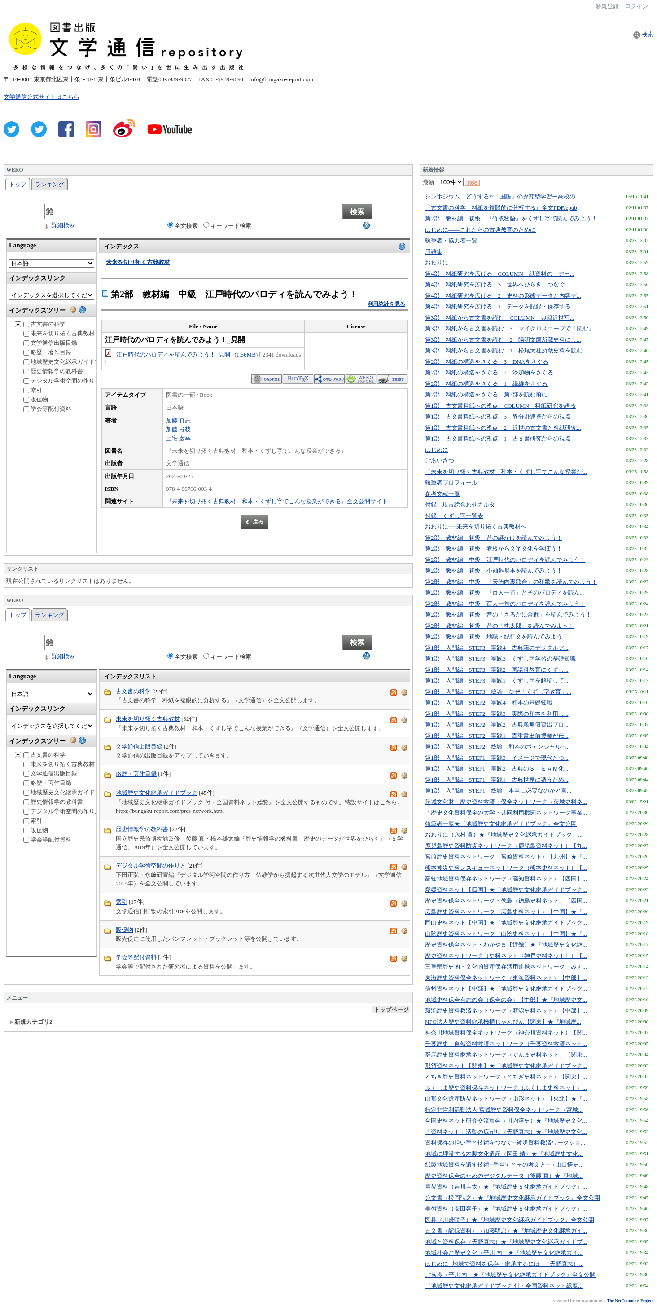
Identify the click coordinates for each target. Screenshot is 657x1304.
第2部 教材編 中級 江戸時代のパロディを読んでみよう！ (505, 559)
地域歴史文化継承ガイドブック (67, 361)
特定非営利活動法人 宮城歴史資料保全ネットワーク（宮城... (504, 1109)
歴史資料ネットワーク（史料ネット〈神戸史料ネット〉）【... (506, 955)
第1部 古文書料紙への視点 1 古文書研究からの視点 (498, 438)
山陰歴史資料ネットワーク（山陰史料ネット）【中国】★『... (506, 933)
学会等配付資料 (47, 408)
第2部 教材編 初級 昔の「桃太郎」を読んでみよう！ (499, 625)
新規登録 (607, 6)
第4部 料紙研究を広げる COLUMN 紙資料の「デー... (499, 273)
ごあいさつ (439, 460)
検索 (643, 34)
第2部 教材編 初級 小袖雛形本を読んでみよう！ (493, 570)
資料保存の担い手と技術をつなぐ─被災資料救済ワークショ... (505, 1142)
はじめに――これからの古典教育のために (480, 229)
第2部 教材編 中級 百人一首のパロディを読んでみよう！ (505, 603)
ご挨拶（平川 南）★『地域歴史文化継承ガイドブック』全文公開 (510, 1274)
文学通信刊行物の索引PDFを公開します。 (171, 911)
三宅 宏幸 (178, 438)
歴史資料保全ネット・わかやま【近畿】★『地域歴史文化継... (506, 944)
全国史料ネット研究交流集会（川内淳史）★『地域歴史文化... (506, 1120)
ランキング (49, 184)
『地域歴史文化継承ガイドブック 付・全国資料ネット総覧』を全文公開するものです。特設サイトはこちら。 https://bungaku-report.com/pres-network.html (259, 807)
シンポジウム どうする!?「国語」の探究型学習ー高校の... (502, 196)
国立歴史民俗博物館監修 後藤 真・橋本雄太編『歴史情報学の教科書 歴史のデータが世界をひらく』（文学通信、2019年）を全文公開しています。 (259, 843)
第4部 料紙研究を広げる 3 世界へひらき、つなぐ (495, 284)
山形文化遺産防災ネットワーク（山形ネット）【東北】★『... (506, 1098)
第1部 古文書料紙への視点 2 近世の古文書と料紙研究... (503, 427)
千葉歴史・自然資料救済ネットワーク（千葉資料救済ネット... (506, 1043)
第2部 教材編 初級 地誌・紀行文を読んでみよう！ (496, 636)
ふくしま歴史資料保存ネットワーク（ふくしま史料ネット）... (506, 1087)
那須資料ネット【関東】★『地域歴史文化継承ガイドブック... (506, 1065)
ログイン (636, 6)
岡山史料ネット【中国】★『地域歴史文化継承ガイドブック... (506, 922)
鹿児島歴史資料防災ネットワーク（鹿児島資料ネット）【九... (506, 845)
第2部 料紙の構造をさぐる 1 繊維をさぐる (486, 383)
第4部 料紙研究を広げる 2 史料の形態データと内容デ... (503, 295)
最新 (443, 182)
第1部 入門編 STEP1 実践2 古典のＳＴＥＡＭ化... (497, 768)
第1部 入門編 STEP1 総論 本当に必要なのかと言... (498, 790)
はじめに (436, 449)
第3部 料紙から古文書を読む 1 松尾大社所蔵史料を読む (504, 350)
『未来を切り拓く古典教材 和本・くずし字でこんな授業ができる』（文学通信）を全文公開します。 (250, 728)
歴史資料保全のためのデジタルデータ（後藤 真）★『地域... (504, 1175)
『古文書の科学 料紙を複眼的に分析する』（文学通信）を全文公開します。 (218, 700)
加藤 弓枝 (178, 429)
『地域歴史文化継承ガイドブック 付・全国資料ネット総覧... (504, 1285)
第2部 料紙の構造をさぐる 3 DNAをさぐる (486, 361)
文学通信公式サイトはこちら (41, 96)
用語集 (433, 251)
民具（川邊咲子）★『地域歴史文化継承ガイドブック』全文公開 (509, 1219)
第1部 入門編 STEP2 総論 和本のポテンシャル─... (497, 746)
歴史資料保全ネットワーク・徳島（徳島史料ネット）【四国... (506, 900)
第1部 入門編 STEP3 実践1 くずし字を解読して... (497, 680)
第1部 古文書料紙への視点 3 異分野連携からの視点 (498, 416)
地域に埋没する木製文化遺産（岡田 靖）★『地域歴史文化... (504, 1153)
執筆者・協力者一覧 (451, 240)
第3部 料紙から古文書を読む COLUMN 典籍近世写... (499, 317)
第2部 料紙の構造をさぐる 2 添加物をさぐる (489, 372)
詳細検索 (59, 225)
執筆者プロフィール (451, 482)
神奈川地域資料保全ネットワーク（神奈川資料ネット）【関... (506, 1032)
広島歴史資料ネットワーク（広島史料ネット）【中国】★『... (506, 911)
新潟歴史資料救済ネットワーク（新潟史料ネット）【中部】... (506, 1010)
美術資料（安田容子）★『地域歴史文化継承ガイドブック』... (506, 1208)
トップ (17, 184)
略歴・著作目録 (47, 352)
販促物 (35, 399)
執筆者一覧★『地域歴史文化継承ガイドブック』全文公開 (501, 823)
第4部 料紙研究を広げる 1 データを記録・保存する (498, 306)
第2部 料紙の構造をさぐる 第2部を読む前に (486, 394)
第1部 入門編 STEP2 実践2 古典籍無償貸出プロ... (497, 724)
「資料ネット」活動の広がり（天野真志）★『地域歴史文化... (506, 1131)
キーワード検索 (227, 225)
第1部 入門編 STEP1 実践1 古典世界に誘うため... (497, 779)
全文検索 (182, 225)
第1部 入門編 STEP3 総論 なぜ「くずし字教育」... (498, 691)
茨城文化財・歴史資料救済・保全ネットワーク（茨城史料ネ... (506, 801)
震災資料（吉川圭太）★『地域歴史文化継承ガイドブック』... (506, 1186)
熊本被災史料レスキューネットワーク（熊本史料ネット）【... (506, 867)
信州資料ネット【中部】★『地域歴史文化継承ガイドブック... (506, 988)
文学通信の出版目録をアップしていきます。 (174, 755)
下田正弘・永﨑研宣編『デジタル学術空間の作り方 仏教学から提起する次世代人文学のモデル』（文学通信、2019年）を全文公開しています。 (261, 879)
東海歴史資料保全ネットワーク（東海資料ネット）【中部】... (506, 977)
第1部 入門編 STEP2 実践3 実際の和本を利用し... (497, 713)
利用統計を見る (386, 304)
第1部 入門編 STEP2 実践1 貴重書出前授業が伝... (497, 735)
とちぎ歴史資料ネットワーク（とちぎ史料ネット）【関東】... (506, 1076)
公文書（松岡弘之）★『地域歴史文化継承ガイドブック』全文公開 (512, 1197)
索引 (32, 390)
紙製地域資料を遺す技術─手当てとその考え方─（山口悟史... (504, 1164)
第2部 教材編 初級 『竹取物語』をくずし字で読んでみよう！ (511, 218)
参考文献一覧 (442, 493)
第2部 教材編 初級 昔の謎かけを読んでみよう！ (493, 537)
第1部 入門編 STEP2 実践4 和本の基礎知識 (488, 702)
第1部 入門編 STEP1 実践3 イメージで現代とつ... (497, 757)
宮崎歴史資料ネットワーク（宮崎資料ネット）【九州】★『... (506, 856)
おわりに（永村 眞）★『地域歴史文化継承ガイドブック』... (504, 834)
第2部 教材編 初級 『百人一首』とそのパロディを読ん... (504, 592)
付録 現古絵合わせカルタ (460, 504)
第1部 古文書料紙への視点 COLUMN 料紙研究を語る (500, 405)
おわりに (436, 262)
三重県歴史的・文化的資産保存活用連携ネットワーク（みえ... (506, 966)
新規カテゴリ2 (31, 1021)
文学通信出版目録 (50, 342)
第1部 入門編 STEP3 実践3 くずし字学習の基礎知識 (500, 658)
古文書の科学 (44, 324)
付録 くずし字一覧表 (454, 515)
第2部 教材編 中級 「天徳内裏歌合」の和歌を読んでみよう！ (511, 581)
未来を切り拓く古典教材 (59, 333)
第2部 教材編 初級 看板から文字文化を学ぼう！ (493, 548)
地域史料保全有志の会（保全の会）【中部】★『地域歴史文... (506, 999)
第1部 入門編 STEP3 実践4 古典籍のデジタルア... (497, 647)
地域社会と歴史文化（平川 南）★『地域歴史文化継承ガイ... (504, 1252)
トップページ (391, 1009)
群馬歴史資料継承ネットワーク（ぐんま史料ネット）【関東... (506, 1054)
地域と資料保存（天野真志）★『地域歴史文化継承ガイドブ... (506, 1241)
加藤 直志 (178, 420)
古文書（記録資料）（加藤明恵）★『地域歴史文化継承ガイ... (506, 1230)
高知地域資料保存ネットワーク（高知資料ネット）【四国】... (506, 878)
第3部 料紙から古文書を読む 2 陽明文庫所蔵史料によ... (503, 339)
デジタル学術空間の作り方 (62, 380)
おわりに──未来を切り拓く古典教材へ (475, 526)
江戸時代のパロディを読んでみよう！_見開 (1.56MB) (182, 354)
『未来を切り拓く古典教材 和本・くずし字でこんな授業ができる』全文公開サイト (277, 501)
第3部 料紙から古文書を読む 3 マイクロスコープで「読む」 (509, 328)
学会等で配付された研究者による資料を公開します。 (186, 966)
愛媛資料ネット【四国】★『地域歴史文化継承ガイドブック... (506, 889)
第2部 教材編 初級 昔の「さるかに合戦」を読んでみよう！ (508, 614)
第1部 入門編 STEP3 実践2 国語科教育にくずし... (497, 669)
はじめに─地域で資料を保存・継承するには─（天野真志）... (504, 1263)
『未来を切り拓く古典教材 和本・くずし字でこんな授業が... (506, 471)
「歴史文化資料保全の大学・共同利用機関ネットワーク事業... (506, 812)
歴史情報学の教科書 (53, 371)
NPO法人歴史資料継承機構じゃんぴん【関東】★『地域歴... (503, 1021)
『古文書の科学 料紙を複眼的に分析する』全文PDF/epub (501, 207)
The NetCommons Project (630, 1301)
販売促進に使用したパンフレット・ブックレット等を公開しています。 (209, 938)
